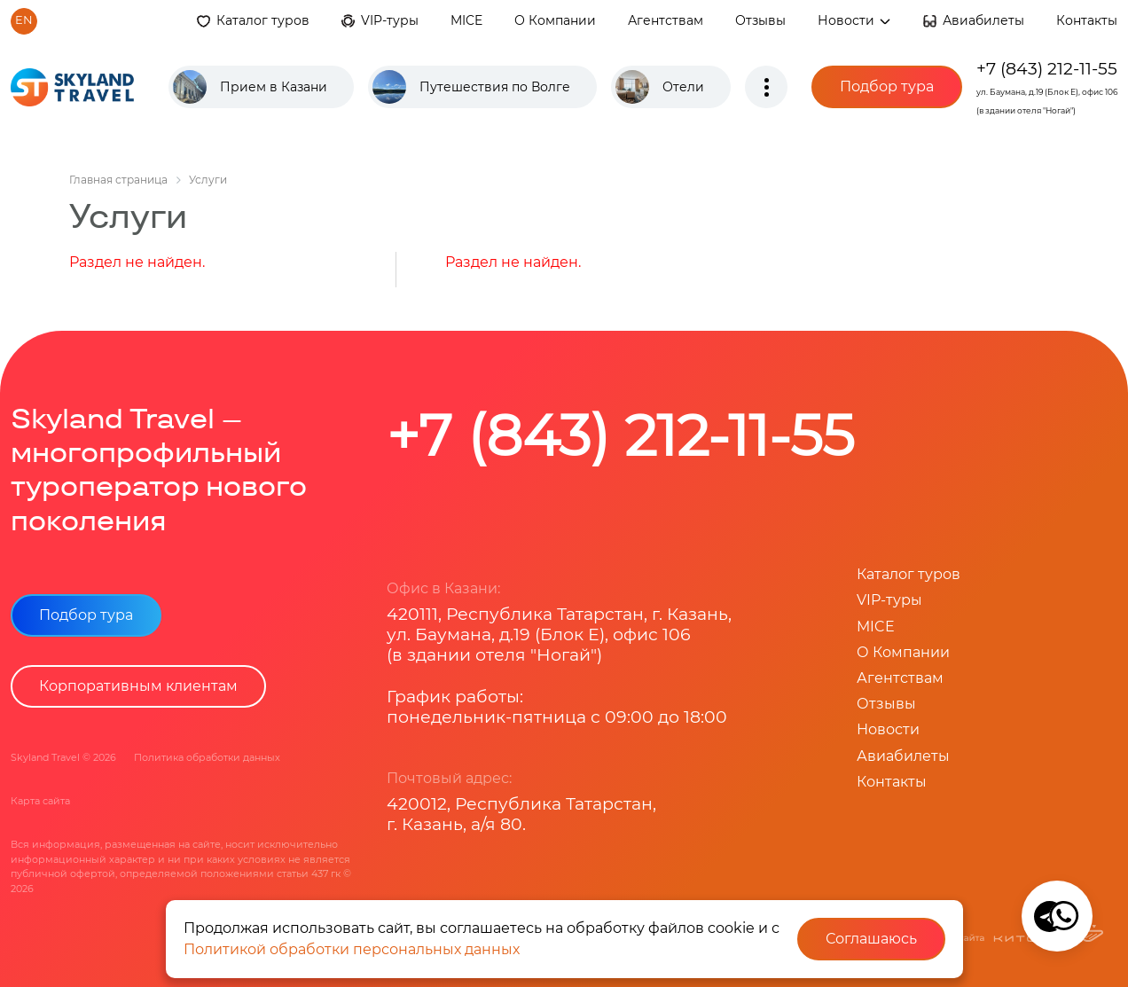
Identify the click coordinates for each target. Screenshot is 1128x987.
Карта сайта (40, 801)
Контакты (1086, 20)
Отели (683, 87)
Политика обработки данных (207, 757)
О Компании (555, 20)
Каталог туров (262, 20)
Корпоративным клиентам (138, 686)
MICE (466, 20)
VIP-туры (390, 20)
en (24, 20)
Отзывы (760, 20)
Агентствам (665, 20)
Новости (854, 20)
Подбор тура (887, 86)
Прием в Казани (273, 87)
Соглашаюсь (871, 938)
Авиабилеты (983, 20)
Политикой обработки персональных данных (352, 949)
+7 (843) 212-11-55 (1046, 68)
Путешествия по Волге (494, 87)
